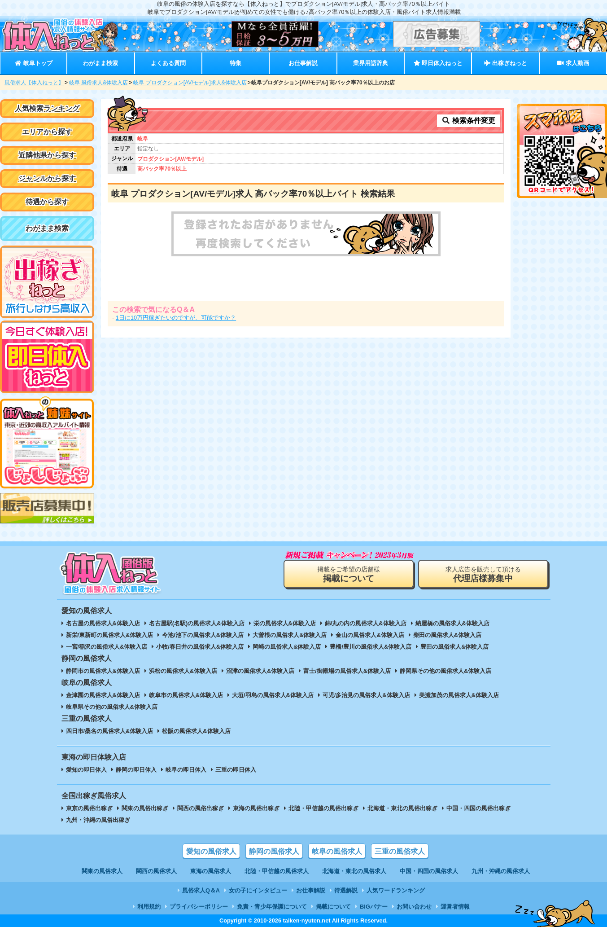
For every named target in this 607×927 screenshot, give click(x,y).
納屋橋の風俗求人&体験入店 (452, 623)
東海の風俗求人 (210, 871)
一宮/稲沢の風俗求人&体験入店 (107, 646)
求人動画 (573, 63)
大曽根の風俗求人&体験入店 (290, 635)
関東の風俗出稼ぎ (145, 808)
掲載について (333, 906)
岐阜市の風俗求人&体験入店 (186, 695)
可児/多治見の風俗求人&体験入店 (366, 695)
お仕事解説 (303, 63)
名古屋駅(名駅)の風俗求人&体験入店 (197, 623)
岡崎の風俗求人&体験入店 (287, 646)
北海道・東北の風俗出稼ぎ (402, 808)
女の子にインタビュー (258, 890)
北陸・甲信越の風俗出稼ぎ (323, 808)
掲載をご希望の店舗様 (348, 574)
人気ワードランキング (396, 890)
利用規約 (149, 906)
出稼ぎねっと (506, 63)
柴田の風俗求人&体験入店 (447, 635)
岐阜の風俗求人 (337, 851)
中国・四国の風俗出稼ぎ (478, 808)
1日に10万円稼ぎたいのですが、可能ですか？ (176, 317)
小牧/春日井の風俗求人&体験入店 (200, 646)
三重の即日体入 (235, 769)
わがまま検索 (100, 63)
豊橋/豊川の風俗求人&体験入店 (370, 646)
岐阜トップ (33, 63)
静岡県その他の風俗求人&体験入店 (445, 671)
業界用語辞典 (370, 63)
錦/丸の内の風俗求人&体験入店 (365, 623)
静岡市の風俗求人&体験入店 (103, 671)
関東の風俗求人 (102, 871)
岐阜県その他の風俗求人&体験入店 (111, 706)
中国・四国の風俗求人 (429, 871)
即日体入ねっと (438, 63)
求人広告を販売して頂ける (483, 574)
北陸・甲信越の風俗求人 (277, 871)
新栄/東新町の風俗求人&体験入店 (109, 635)
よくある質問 (168, 63)
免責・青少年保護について (272, 906)
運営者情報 (455, 906)
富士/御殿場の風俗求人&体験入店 (347, 671)
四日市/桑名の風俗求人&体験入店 (109, 731)
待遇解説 (346, 890)
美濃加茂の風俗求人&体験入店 (459, 695)
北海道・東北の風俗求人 (354, 871)
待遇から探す (47, 202)
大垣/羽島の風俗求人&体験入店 (273, 695)
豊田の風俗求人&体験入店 (454, 646)
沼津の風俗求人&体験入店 (260, 671)
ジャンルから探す (47, 178)
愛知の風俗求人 (211, 851)
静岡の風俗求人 (274, 851)
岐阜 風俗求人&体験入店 (98, 82)
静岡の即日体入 (136, 769)
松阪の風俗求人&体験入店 (196, 731)
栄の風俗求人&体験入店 (284, 623)
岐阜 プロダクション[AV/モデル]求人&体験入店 (189, 82)
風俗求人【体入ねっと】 (34, 82)
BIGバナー (374, 906)
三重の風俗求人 (400, 851)
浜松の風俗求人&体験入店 (183, 671)
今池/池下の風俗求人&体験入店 (203, 635)
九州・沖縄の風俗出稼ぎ (98, 820)
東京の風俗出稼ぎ (89, 808)
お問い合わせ (414, 906)
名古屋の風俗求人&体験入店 (103, 623)
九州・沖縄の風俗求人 (501, 871)
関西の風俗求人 (156, 871)
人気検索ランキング (47, 108)
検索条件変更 (468, 120)
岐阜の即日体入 (186, 769)
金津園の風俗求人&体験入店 (103, 695)
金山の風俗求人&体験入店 (370, 635)
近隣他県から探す (47, 155)
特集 (235, 63)
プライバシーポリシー (199, 906)
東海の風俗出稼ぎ (256, 808)
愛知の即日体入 (86, 769)
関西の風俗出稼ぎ (200, 808)
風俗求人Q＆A (201, 890)
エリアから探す (47, 132)
